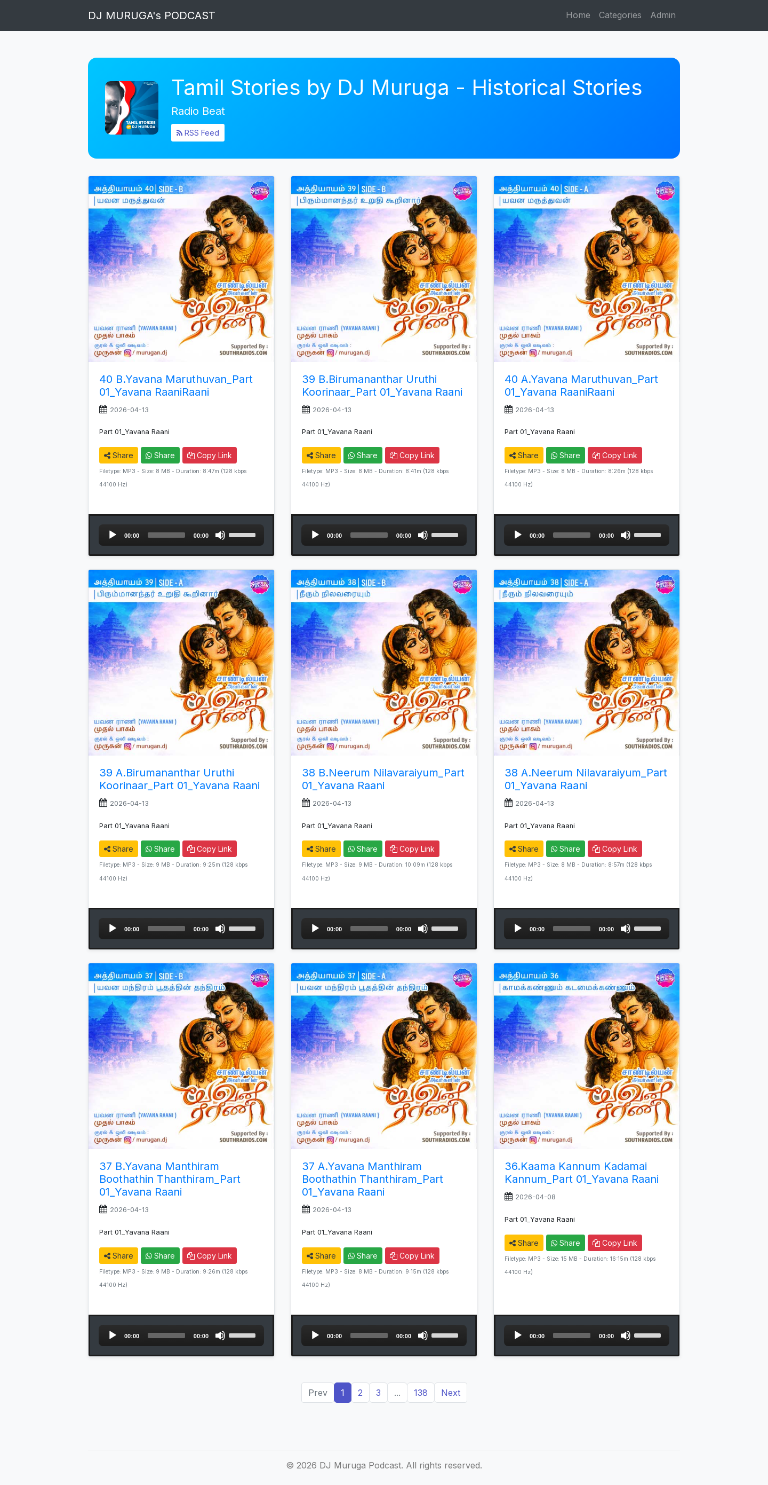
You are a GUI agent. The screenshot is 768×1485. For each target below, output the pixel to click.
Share (118, 455)
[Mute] (220, 535)
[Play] (112, 535)
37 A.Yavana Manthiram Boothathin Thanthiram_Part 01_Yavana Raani (372, 1179)
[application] (181, 535)
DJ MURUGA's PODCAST (151, 15)
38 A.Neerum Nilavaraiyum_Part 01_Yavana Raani (586, 779)
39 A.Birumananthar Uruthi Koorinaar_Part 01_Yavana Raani (179, 779)
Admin (663, 15)
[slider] (166, 535)
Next (450, 1392)
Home (578, 15)
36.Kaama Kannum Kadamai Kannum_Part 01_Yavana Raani (582, 1172)
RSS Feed (198, 132)
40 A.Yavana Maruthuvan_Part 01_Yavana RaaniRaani (581, 385)
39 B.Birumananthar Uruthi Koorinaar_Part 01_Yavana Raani (382, 385)
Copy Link (209, 455)
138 (421, 1392)
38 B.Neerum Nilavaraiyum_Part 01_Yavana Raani (383, 779)
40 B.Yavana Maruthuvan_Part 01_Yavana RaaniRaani (176, 385)
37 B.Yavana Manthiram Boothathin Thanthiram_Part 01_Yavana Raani (170, 1179)
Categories (620, 15)
